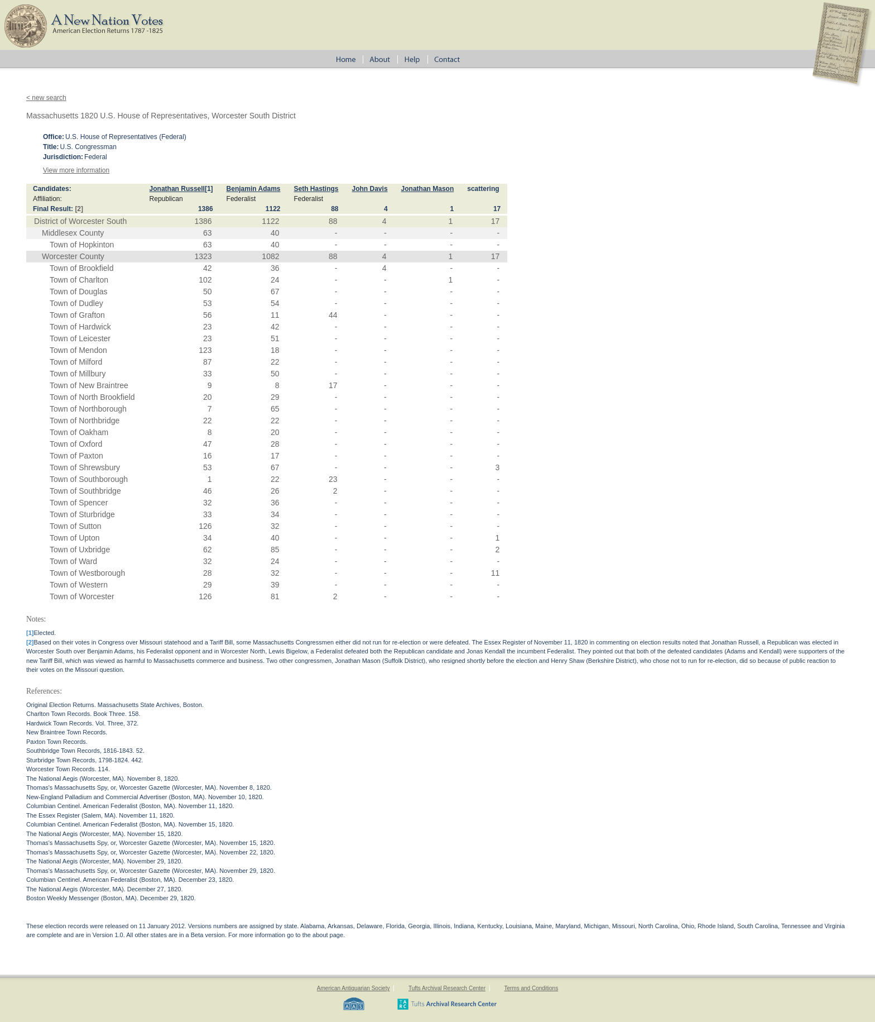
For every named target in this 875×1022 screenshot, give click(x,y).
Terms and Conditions (531, 988)
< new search (46, 98)
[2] (79, 209)
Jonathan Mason (427, 189)
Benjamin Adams (254, 189)
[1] (209, 189)
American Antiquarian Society (353, 988)
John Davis (370, 189)
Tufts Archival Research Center (446, 988)
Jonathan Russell (177, 189)
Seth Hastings (316, 189)
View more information (76, 170)
